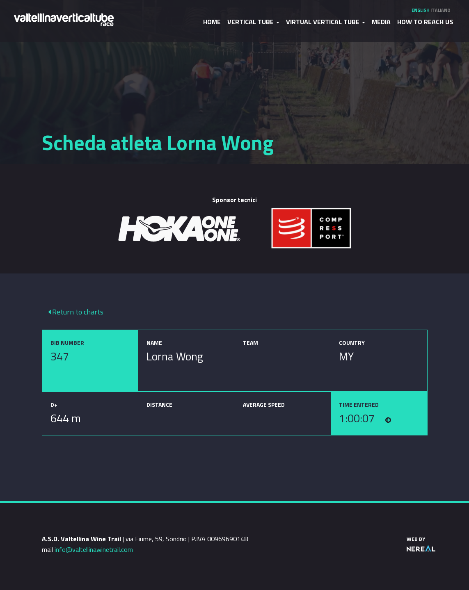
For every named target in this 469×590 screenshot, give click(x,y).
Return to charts (75, 311)
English (421, 10)
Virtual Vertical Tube (325, 22)
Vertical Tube (253, 22)
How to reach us (425, 22)
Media (381, 22)
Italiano (440, 10)
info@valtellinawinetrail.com (94, 549)
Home (212, 22)
